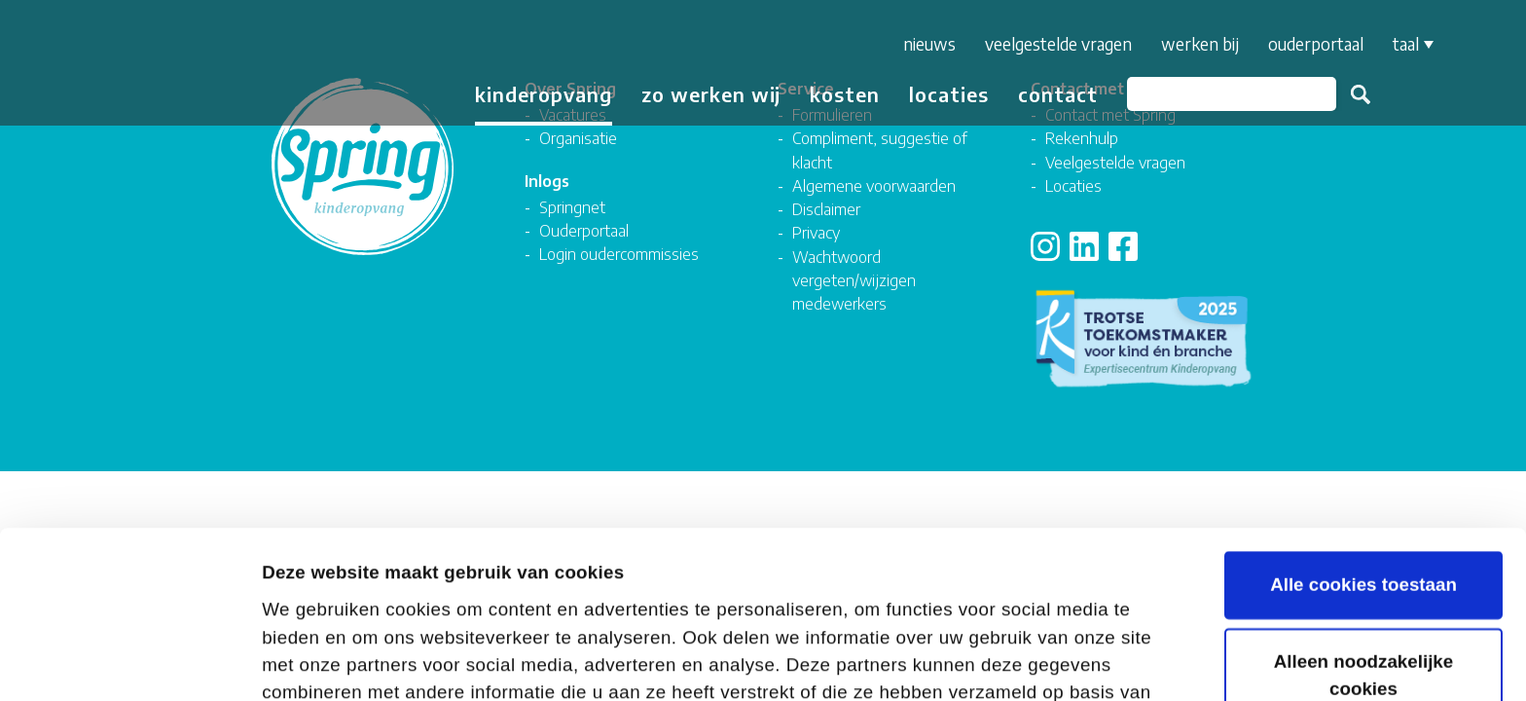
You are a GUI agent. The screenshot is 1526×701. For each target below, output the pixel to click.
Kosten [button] (845, 94)
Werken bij (1200, 44)
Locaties (949, 94)
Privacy (816, 232)
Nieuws (929, 44)
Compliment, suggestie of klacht (879, 149)
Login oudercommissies (619, 253)
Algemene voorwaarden (874, 185)
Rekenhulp (1081, 138)
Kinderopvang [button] (543, 94)
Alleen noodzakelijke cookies (1363, 509)
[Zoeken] (1231, 94)
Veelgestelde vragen (1058, 44)
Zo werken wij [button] (711, 94)
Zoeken (1360, 94)
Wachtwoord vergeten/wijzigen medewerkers (854, 280)
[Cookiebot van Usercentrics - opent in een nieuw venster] (126, 660)
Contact (1058, 94)
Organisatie (578, 138)
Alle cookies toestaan (1363, 418)
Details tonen (320, 658)
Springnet (572, 207)
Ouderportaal (1315, 44)
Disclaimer (826, 209)
